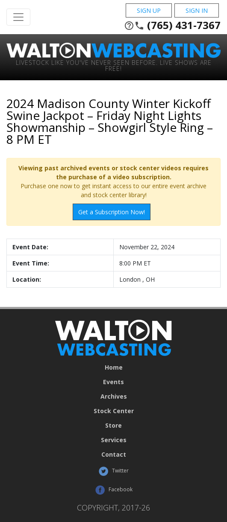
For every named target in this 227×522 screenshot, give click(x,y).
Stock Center (114, 411)
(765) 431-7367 (172, 25)
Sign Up (149, 10)
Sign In (197, 10)
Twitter (113, 471)
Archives (113, 397)
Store (113, 426)
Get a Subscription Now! (111, 212)
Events (113, 382)
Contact (113, 455)
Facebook (114, 490)
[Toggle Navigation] (18, 17)
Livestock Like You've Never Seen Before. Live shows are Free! (114, 65)
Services (114, 440)
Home (114, 367)
